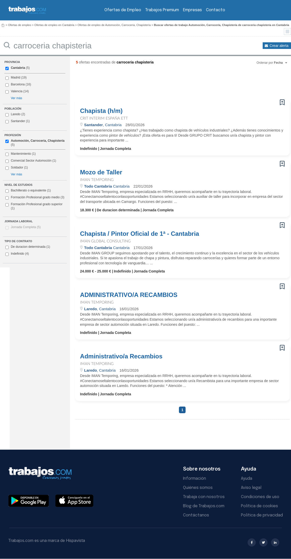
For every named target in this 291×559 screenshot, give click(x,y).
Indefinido (17, 254)
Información (194, 478)
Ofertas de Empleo (122, 10)
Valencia (16, 91)
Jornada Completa (26, 227)
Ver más (16, 98)
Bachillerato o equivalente (28, 191)
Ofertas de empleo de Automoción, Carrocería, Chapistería (114, 25)
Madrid (15, 77)
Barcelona (18, 84)
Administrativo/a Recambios (121, 356)
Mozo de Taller (101, 172)
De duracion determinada (27, 247)
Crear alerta (279, 46)
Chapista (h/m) (101, 111)
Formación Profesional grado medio (34, 198)
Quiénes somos (198, 488)
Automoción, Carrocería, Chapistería (37, 140)
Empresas (192, 10)
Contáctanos (196, 515)
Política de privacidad (262, 515)
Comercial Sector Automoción (31, 160)
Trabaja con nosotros (204, 497)
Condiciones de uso (260, 497)
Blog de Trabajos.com (203, 506)
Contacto (215, 10)
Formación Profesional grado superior (33, 206)
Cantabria (18, 68)
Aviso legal (251, 488)
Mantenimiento (21, 153)
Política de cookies (259, 506)
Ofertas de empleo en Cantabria (54, 25)
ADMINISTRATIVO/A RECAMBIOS (128, 295)
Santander (18, 121)
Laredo (15, 114)
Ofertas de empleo (19, 25)
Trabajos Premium (162, 10)
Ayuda (246, 478)
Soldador (17, 167)
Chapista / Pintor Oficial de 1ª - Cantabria (139, 234)
